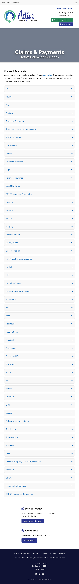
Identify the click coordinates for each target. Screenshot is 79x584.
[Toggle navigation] (76, 2)
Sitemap (62, 554)
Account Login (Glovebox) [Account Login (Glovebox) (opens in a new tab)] (62, 20)
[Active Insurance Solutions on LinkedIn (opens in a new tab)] (39, 573)
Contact (53, 554)
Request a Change (32, 521)
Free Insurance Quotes (10, 2)
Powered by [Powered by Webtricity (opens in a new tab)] (45, 579)
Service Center (66, 24)
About (45, 554)
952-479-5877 (39, 569)
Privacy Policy (31, 579)
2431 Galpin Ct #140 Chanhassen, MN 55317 (39, 565)
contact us (47, 75)
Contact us (29, 540)
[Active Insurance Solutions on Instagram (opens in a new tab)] (43, 573)
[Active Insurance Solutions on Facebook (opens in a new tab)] (36, 573)
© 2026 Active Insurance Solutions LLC (27, 554)
